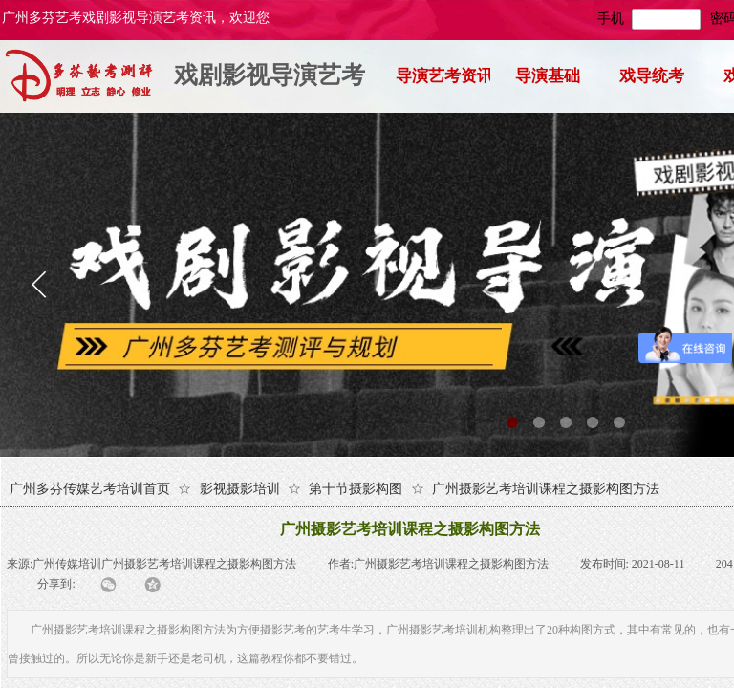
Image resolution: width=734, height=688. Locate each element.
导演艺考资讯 (443, 76)
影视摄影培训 (240, 489)
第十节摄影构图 (355, 489)
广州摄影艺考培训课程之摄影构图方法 (545, 489)
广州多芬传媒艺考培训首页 (90, 489)
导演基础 (547, 76)
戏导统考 (651, 76)
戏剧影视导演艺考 (269, 75)
